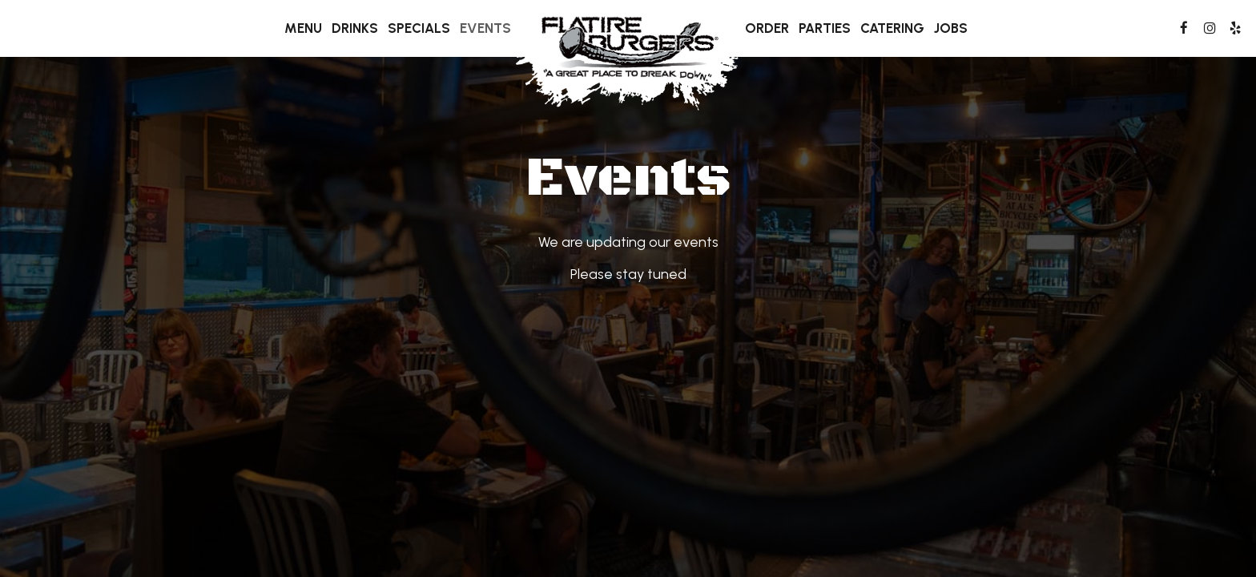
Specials (419, 28)
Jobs (951, 28)
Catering (892, 28)
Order (767, 28)
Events (485, 28)
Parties (825, 28)
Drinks (355, 28)
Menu (303, 28)
